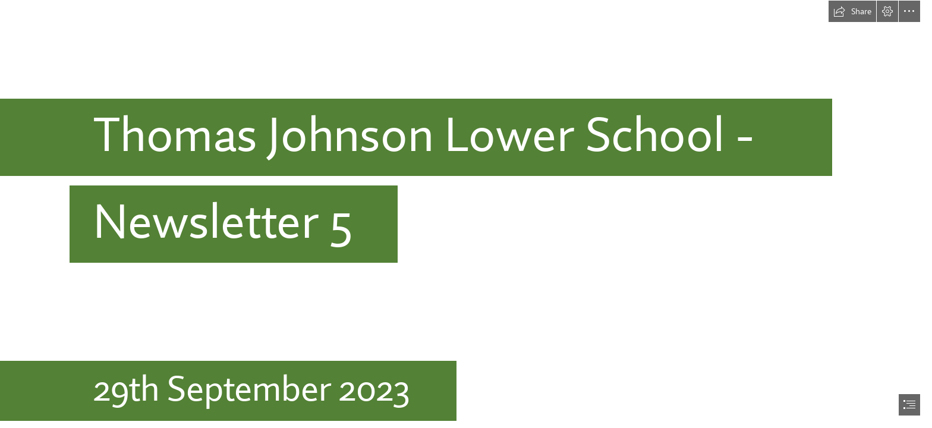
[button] (852, 11)
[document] (466, 214)
